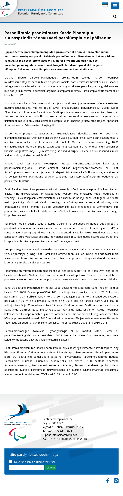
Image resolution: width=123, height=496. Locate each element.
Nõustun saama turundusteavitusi (34, 461)
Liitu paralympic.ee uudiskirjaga (33, 455)
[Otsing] (113, 16)
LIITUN (51, 467)
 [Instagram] (116, 480)
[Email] (26, 467)
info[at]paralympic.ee (64, 435)
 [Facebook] (107, 480)
